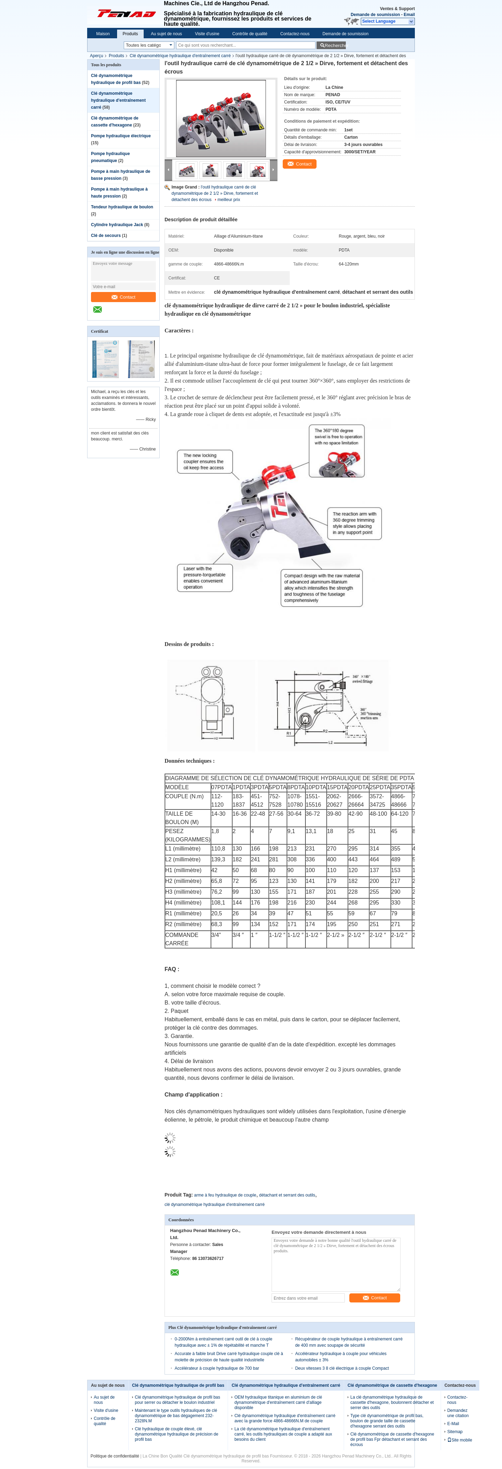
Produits (130, 33)
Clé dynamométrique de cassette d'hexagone (392, 1385)
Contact (124, 297)
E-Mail (453, 1423)
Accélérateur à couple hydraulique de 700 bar (217, 1368)
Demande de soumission (375, 14)
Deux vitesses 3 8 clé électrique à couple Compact (342, 1368)
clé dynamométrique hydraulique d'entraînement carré (215, 1204)
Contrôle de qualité (249, 33)
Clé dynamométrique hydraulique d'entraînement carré (180, 55)
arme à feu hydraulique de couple (225, 1195)
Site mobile (459, 1440)
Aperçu (96, 55)
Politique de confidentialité (115, 1456)
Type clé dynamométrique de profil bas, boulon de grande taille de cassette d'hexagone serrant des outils (386, 1421)
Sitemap (455, 1431)
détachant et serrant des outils (287, 1195)
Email (409, 14)
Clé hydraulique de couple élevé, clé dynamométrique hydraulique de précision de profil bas (176, 1434)
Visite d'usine (207, 33)
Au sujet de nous (166, 33)
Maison (103, 33)
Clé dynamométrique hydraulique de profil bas (178, 1385)
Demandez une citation (458, 1413)
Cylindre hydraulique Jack (117, 224)
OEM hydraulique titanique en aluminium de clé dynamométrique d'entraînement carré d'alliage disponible (278, 1402)
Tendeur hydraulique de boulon (122, 207)
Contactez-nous (295, 33)
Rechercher (335, 45)
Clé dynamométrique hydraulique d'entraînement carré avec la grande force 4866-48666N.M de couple (284, 1418)
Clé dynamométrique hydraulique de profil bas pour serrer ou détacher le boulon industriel (177, 1400)
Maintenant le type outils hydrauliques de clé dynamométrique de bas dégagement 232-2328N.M (176, 1415)
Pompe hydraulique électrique (121, 135)
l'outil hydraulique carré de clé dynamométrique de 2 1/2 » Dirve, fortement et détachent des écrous (215, 193)
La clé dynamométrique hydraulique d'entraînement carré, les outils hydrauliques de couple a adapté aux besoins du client (283, 1434)
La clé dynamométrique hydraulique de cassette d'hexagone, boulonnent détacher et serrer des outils (392, 1402)
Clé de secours (106, 235)
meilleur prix (229, 199)
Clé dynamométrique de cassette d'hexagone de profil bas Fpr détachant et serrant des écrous (392, 1439)
